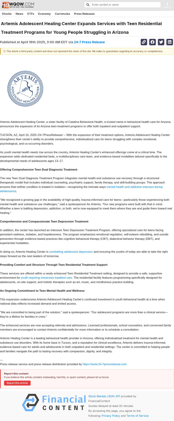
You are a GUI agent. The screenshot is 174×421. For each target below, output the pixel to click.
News (19, 13)
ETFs (30, 13)
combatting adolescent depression (71, 251)
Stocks (7, 13)
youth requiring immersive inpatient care (46, 277)
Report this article (17, 383)
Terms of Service (137, 415)
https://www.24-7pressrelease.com (105, 364)
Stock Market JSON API (104, 396)
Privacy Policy (111, 415)
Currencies (62, 13)
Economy (44, 13)
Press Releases (84, 13)
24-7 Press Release (89, 42)
